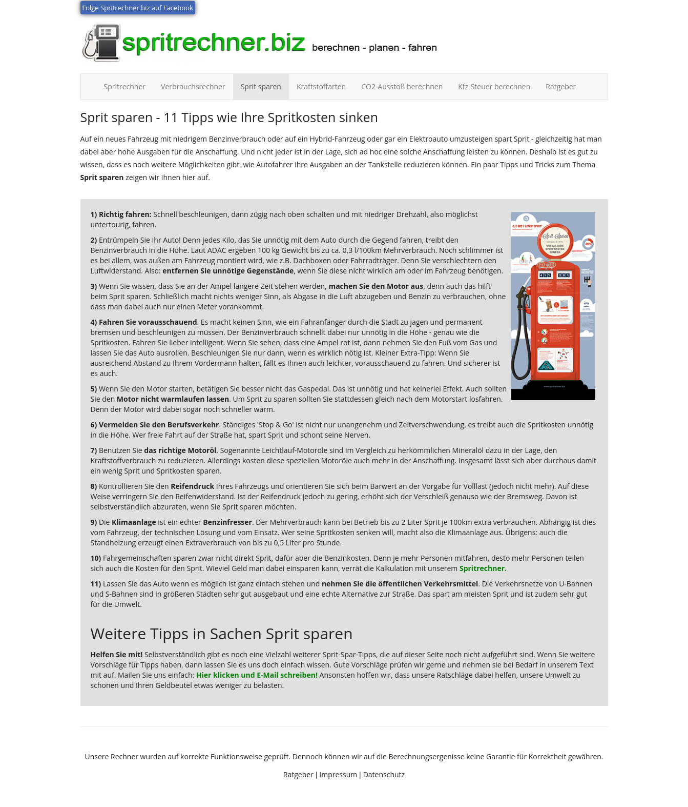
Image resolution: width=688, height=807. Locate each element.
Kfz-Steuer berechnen (494, 86)
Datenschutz (384, 774)
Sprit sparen (261, 86)
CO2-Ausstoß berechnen (402, 86)
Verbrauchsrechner (193, 86)
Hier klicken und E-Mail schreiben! (257, 675)
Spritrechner (129, 86)
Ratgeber (561, 86)
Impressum (338, 774)
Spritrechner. (483, 568)
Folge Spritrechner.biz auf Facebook (137, 7)
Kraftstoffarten (321, 86)
